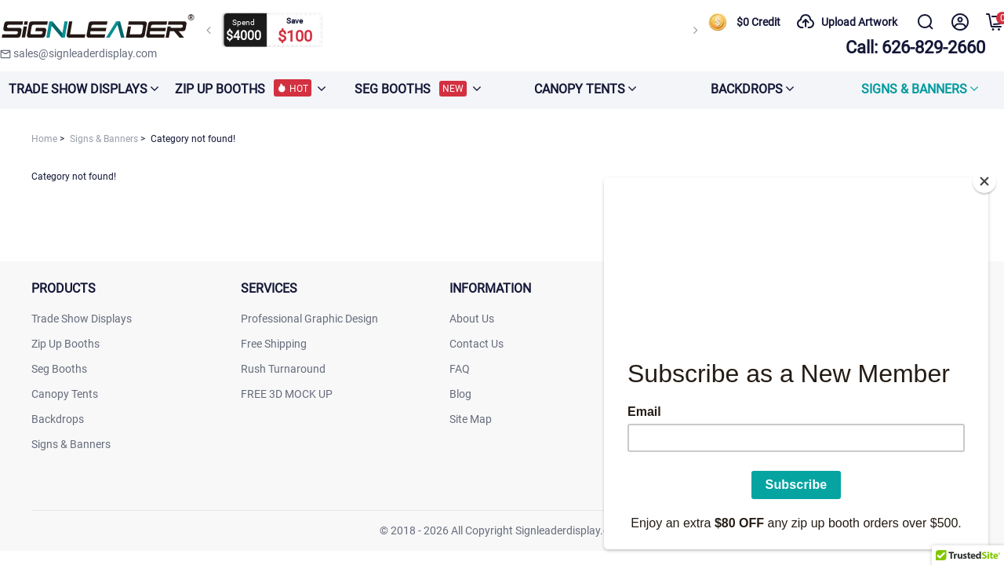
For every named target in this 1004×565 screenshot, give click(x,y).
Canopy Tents (64, 394)
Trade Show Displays (81, 318)
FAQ (459, 369)
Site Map (470, 419)
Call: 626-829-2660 (915, 47)
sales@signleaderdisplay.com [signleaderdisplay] (78, 53)
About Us (471, 318)
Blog (460, 394)
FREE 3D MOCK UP (287, 394)
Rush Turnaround (283, 369)
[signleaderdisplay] (98, 27)
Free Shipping (274, 343)
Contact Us (476, 343)
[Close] (984, 176)
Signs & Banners (71, 444)
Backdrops (57, 419)
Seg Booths (59, 369)
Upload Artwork (846, 22)
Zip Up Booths (65, 343)
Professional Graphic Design (309, 318)
